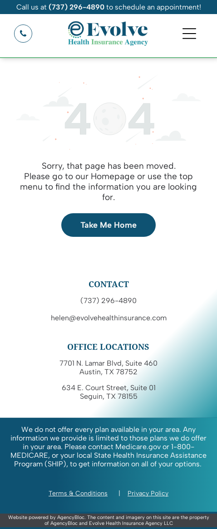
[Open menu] (189, 33)
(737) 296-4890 (108, 300)
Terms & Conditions (78, 493)
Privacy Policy (148, 493)
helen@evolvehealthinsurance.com (109, 317)
